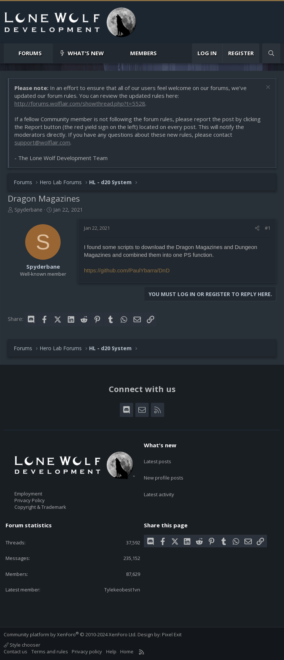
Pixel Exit (172, 634)
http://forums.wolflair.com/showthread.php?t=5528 (79, 103)
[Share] (257, 227)
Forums (30, 53)
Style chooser (22, 644)
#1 (267, 228)
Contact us (15, 651)
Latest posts (157, 458)
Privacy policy (87, 651)
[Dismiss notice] (267, 88)
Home (126, 651)
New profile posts (163, 471)
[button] (48, 53)
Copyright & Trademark (40, 507)
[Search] (271, 53)
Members (143, 53)
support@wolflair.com (42, 142)
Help (111, 651)
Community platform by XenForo (70, 634)
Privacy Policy (29, 500)
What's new (86, 53)
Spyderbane (28, 209)
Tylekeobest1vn (122, 589)
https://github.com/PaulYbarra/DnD (127, 270)
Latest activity (159, 484)
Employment (28, 493)
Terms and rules (49, 651)
